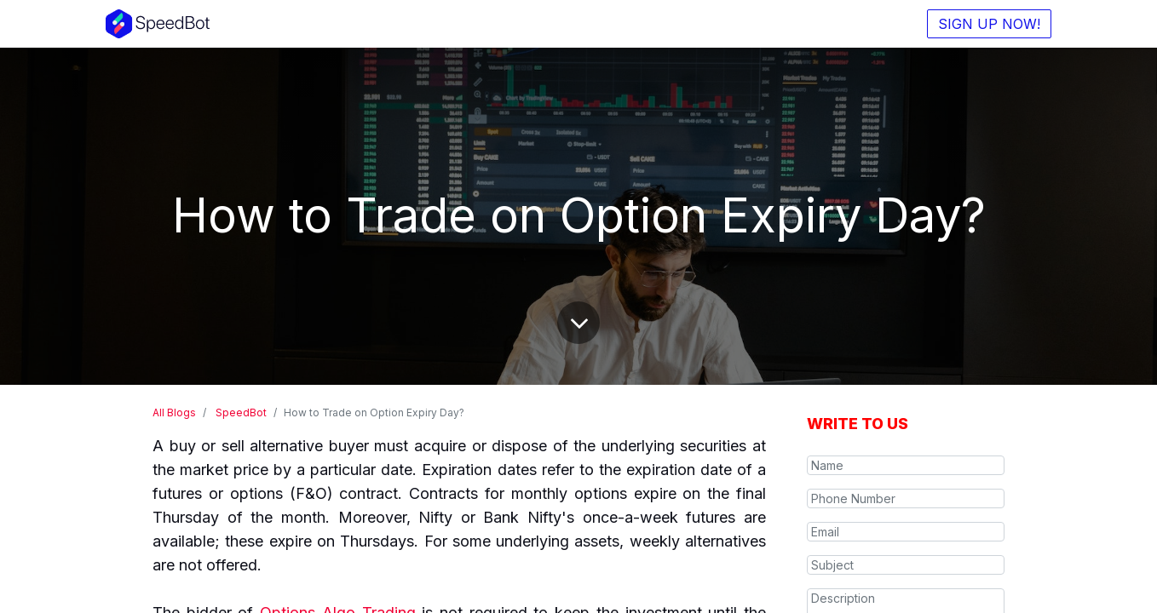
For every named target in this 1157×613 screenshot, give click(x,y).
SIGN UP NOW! (989, 23)
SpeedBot (241, 412)
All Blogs (174, 412)
